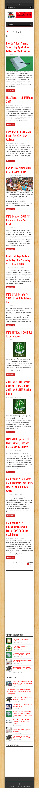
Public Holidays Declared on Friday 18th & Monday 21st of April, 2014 (18, 260)
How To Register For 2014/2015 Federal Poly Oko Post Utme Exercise (21, 721)
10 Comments (19, 105)
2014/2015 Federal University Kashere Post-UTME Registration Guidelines (22, 729)
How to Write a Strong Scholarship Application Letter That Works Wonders (19, 47)
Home (8, 32)
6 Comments (18, 227)
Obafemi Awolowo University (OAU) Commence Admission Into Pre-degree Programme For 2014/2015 (22, 713)
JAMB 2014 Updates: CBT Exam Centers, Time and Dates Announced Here (18, 443)
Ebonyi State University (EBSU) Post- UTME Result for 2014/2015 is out (23, 668)
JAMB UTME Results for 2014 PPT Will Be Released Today (19, 298)
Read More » (10, 90)
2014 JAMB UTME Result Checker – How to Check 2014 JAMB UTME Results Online (18, 387)
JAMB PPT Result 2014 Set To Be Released (19, 334)
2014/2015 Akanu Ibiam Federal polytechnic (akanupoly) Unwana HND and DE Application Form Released (18, 691)
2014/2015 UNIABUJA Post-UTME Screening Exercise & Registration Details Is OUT (22, 683)
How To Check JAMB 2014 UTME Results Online (18, 170)
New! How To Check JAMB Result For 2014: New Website (18, 135)
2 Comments (18, 305)
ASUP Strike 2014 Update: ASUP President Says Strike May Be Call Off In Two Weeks (19, 485)
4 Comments (18, 175)
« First (9, 562)
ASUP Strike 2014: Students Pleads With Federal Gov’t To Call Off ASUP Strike (17, 529)
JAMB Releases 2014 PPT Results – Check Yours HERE (18, 220)
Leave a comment (20, 54)
